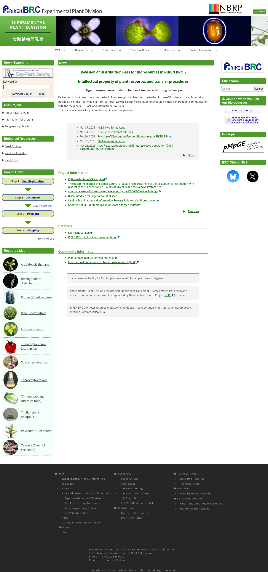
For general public (17, 126)
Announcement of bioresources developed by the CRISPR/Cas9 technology (114, 191)
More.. (191, 155)
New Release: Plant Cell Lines (115, 132)
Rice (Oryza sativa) (33, 313)
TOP (57, 50)
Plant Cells (11, 160)
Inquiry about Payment (195, 508)
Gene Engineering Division (81, 508)
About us (193, 211)
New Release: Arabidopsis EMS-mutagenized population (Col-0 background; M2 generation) (126, 147)
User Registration (33, 181)
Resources (81, 50)
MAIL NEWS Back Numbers (197, 493)
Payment (33, 214)
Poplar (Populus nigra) (36, 297)
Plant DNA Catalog (16, 153)
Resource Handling (192, 478)
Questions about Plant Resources (201, 503)
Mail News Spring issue (111, 127)
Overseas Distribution (135, 513)
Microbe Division (75, 513)
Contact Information (200, 50)
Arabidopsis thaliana (35, 264)
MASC (100, 312)
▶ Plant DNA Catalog (135, 493)
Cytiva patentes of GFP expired (87, 179)
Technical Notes (139, 50)
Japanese (68, 483)
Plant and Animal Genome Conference (92, 257)
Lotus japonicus (32, 329)
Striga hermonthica (34, 362)
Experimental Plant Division (132, 570)
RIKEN (67, 488)
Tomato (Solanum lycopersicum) (33, 346)
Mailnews (169, 50)
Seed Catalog (13, 146)
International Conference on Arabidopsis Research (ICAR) (103, 262)
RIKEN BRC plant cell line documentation (94, 237)
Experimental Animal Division (83, 498)
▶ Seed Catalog (132, 488)
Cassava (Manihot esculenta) (33, 447)
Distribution (109, 50)
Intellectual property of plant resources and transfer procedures (133, 81)
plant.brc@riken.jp (116, 560)
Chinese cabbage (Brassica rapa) (32, 398)
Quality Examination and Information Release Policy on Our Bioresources (113, 200)
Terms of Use (46, 238)
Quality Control (42, 205)
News (65, 517)
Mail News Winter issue (111, 141)
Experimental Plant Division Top (83, 478)
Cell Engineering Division (81, 503)
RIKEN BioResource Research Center (86, 493)
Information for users (19, 119)
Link (64, 532)
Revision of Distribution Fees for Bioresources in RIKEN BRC (133, 71)
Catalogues (128, 483)
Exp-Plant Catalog (80, 232)
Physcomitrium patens (36, 430)
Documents (33, 197)
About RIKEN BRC (16, 112)
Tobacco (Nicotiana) (34, 380)
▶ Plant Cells (130, 498)
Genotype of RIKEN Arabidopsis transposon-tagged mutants (104, 205)
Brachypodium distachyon (31, 280)
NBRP (169, 295)
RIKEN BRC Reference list (137, 503)
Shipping (33, 230)
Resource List (129, 478)
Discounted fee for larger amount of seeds (93, 196)
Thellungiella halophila (30, 414)
